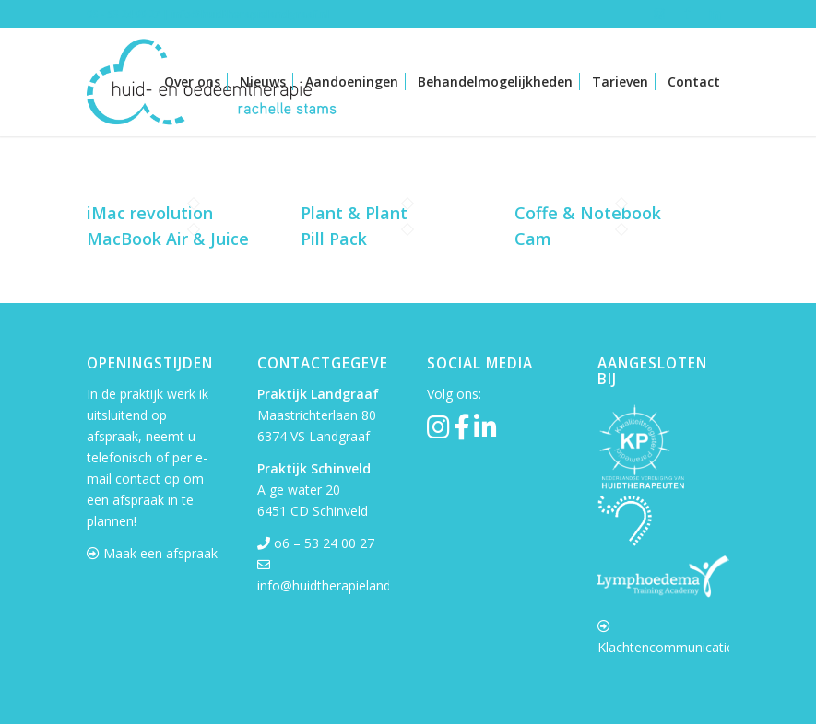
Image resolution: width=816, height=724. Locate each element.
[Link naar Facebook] (687, 14)
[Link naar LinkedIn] (715, 14)
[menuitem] (192, 82)
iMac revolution (150, 213)
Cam (532, 239)
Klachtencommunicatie (665, 647)
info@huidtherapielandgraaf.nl (346, 585)
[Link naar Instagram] (659, 14)
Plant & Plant (354, 213)
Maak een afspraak (160, 553)
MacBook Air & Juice (168, 239)
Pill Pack (334, 239)
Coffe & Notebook (587, 213)
